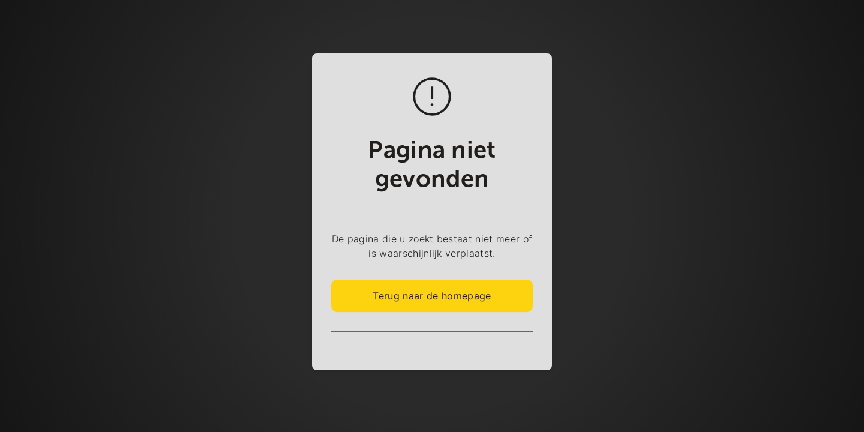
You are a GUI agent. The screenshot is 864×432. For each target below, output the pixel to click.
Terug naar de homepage (432, 296)
